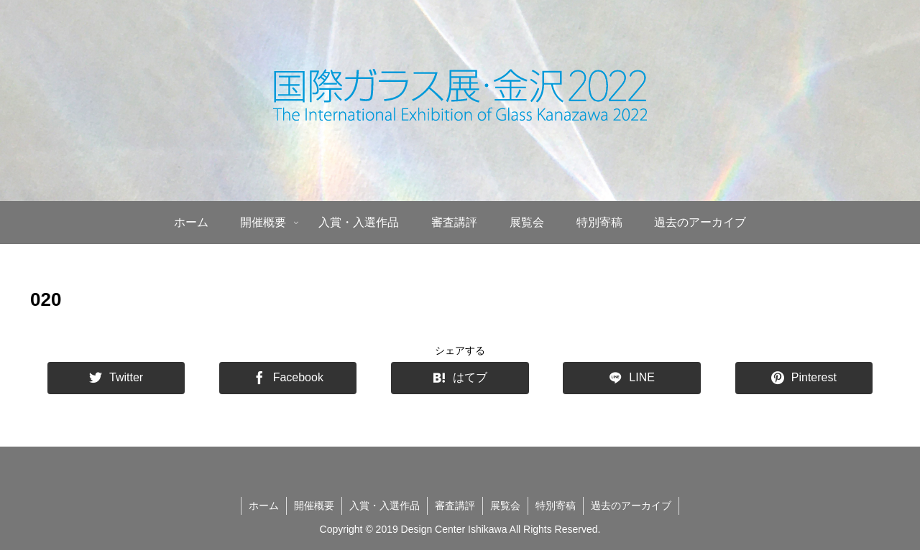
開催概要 (314, 505)
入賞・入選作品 (384, 505)
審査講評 (455, 505)
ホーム (264, 505)
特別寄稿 (555, 505)
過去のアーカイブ (631, 505)
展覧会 (505, 505)
